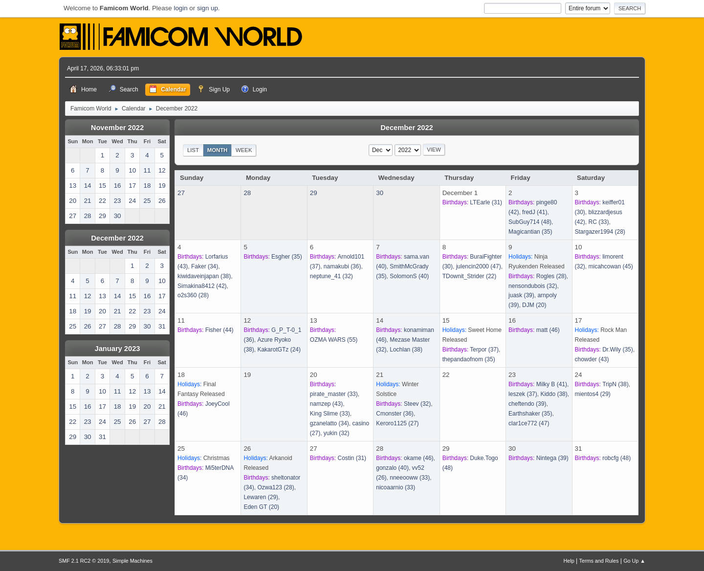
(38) (204, 276)
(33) (599, 222)
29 (313, 193)
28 (247, 193)
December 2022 (117, 238)
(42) (202, 286)
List (193, 150)
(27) (397, 423)
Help (569, 561)
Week (244, 150)
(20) (534, 305)
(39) (521, 295)
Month (217, 150)
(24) (279, 349)
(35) (530, 231)
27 (181, 193)
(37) (484, 349)
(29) (593, 394)
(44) (219, 330)
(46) (548, 330)
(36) (342, 266)
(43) (592, 359)
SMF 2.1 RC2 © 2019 (84, 561)
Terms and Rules (599, 561)
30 (379, 193)
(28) (600, 231)
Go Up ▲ (634, 561)
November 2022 (117, 128)
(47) (478, 266)
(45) (611, 266)
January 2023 (117, 348)
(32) (331, 276)
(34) (204, 266)
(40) (409, 276)
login (180, 8)
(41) (534, 212)
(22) (469, 276)
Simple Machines (132, 561)
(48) (529, 222)
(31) (486, 202)
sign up (207, 8)
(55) (333, 339)
